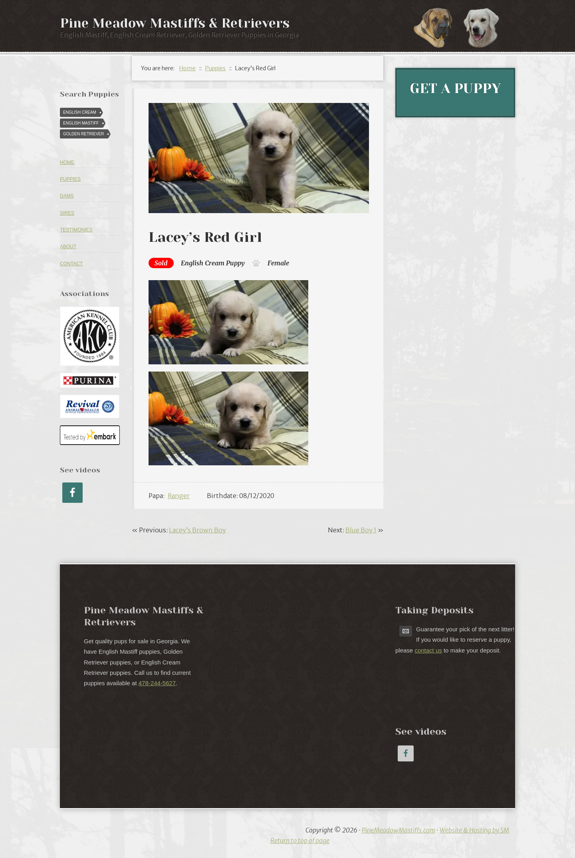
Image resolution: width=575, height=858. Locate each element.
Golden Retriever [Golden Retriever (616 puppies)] (83, 134)
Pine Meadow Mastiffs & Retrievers (174, 23)
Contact (71, 264)
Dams (67, 196)
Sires (67, 213)
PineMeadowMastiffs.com (398, 830)
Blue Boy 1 (361, 530)
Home (67, 162)
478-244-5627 (157, 683)
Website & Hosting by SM (474, 830)
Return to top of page (299, 840)
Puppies (70, 179)
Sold (161, 263)
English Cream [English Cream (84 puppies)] (79, 112)
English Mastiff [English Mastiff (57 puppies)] (81, 123)
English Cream (202, 263)
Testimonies (76, 230)
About (68, 246)
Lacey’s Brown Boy (197, 530)
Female (278, 263)
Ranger (179, 496)
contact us (428, 650)
